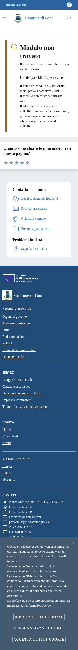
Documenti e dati (13, 357)
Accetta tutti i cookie (39, 639)
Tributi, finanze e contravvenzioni (25, 406)
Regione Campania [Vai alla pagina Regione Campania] (16, 4)
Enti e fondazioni (13, 336)
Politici (7, 343)
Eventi (6, 473)
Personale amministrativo (19, 350)
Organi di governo (14, 316)
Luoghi (7, 466)
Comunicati (10, 436)
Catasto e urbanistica (16, 386)
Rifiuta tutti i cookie (39, 617)
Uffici (6, 330)
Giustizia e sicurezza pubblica (22, 393)
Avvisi (6, 443)
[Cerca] (69, 18)
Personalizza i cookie (39, 628)
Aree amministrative (16, 323)
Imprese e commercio (16, 400)
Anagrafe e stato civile (17, 380)
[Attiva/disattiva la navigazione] (4, 17)
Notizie (7, 429)
